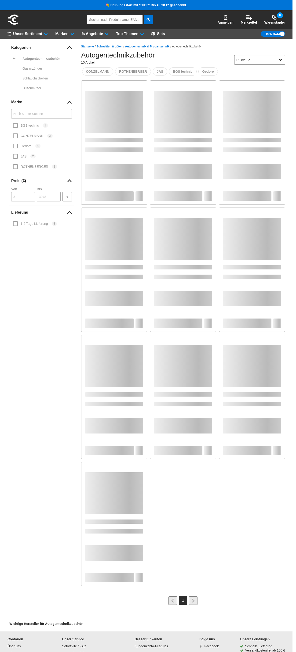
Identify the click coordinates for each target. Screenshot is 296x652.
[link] (41, 48)
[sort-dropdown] (259, 59)
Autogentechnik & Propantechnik (147, 46)
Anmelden (226, 19)
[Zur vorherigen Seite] (172, 600)
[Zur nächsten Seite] (193, 600)
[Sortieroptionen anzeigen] (280, 59)
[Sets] (158, 34)
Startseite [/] (87, 46)
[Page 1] (183, 600)
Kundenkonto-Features (151, 646)
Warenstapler (274, 19)
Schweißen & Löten (110, 46)
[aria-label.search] (148, 19)
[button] (226, 20)
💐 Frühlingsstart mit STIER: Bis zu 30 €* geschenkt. (146, 5)
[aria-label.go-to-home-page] (13, 24)
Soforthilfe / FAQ (74, 646)
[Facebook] (209, 646)
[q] (115, 19)
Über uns (14, 646)
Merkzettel (249, 19)
